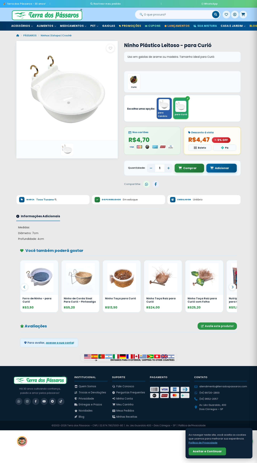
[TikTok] (61, 401)
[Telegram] (52, 401)
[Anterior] (24, 286)
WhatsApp (173, 3)
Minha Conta (122, 398)
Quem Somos (85, 386)
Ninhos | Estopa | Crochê (56, 34)
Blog (79, 416)
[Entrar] (235, 13)
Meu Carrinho (123, 404)
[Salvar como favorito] (110, 47)
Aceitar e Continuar (207, 451)
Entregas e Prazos (88, 404)
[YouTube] (44, 401)
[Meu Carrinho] (243, 13)
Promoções (130, 24)
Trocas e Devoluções (90, 392)
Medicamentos (73, 24)
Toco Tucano (46, 199)
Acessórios (22, 24)
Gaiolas (108, 24)
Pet (94, 24)
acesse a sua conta (59, 342)
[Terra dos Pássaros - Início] (47, 13)
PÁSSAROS (29, 34)
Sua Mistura (205, 24)
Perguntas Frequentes (128, 392)
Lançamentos (177, 24)
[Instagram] (27, 401)
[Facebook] (35, 401)
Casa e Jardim (233, 24)
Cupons (153, 24)
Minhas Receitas (124, 416)
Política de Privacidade (191, 425)
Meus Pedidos (123, 410)
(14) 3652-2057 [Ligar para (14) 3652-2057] (206, 398)
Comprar (187, 168)
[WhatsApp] (18, 401)
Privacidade (84, 398)
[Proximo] (232, 286)
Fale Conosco (123, 386)
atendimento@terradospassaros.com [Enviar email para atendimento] (220, 386)
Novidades (83, 410)
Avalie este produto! (217, 326)
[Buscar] (215, 13)
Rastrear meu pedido (141, 3)
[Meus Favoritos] (226, 13)
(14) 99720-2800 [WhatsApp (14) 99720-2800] (207, 392)
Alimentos (46, 24)
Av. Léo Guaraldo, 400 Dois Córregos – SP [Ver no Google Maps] (210, 407)
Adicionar (216, 168)
